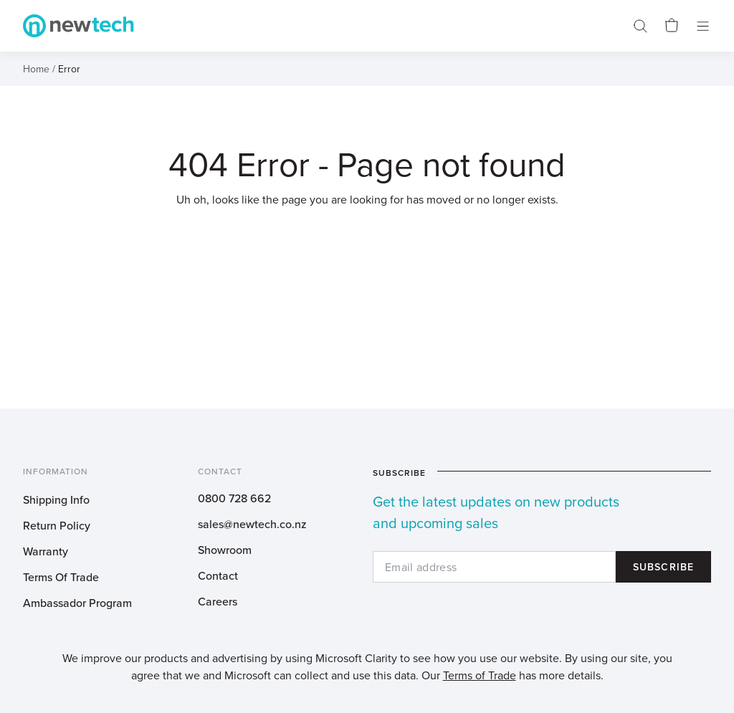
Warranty (45, 551)
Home (36, 69)
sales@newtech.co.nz (252, 524)
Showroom (225, 550)
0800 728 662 (234, 498)
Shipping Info (56, 499)
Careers (217, 601)
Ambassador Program (77, 603)
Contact (218, 575)
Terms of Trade (479, 675)
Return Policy (56, 525)
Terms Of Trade (61, 577)
